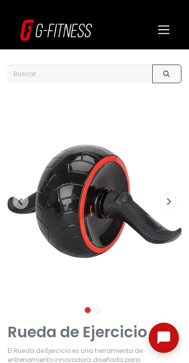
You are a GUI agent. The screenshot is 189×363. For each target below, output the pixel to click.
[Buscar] (166, 74)
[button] (21, 201)
